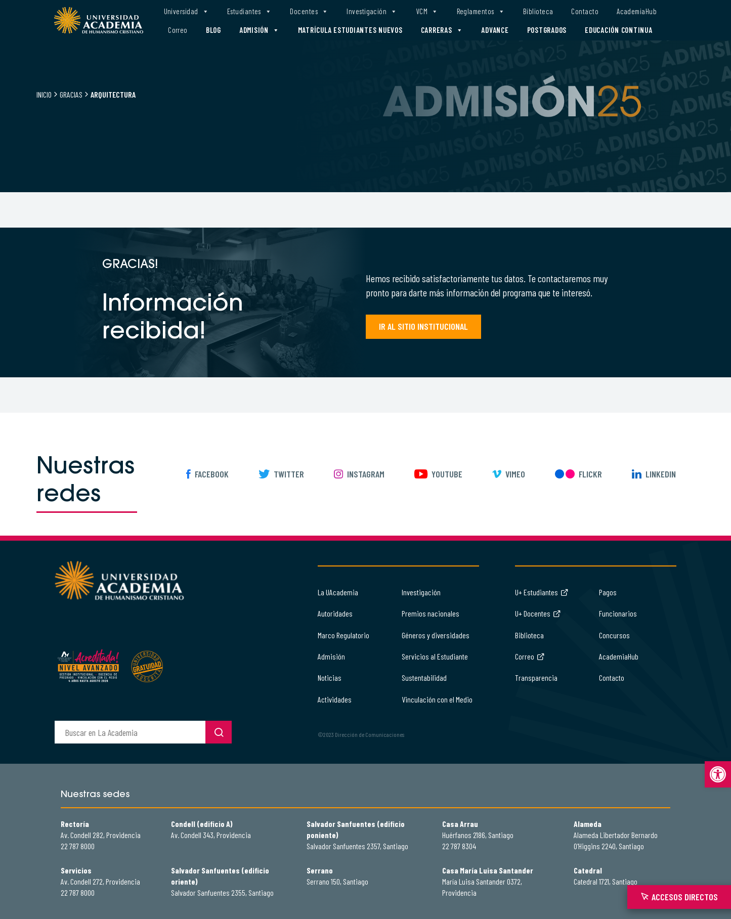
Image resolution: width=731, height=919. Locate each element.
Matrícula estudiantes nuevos (350, 29)
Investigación (372, 11)
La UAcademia (338, 592)
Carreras (442, 30)
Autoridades (335, 613)
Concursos (614, 635)
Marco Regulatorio (343, 635)
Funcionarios (618, 613)
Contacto (584, 11)
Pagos (608, 592)
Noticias (329, 677)
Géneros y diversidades (435, 635)
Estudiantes (249, 11)
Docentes (309, 11)
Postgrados (547, 29)
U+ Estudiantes (542, 592)
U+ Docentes (538, 613)
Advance (494, 29)
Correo (178, 29)
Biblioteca (538, 11)
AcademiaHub (637, 11)
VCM (427, 11)
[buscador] (130, 732)
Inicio (44, 94)
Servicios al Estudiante (435, 656)
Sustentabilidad (424, 677)
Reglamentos (481, 11)
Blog (213, 29)
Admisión (259, 30)
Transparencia (536, 677)
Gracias (71, 94)
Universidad (186, 11)
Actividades (335, 699)
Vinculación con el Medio (437, 699)
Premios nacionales (430, 613)
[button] (718, 774)
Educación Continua (619, 29)
